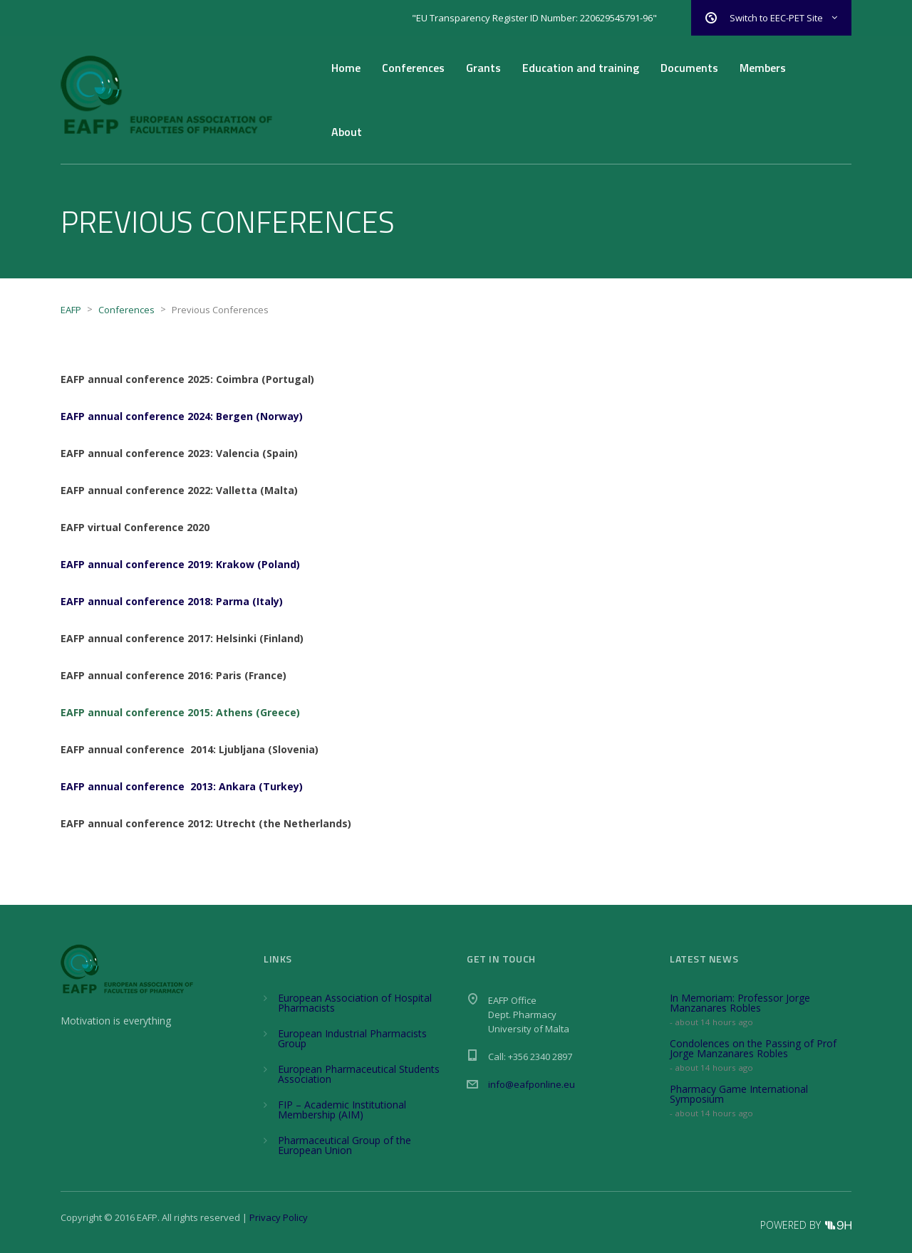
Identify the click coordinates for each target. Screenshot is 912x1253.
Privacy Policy (278, 1217)
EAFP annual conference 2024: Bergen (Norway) (182, 416)
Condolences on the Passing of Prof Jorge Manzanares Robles (753, 1048)
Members (763, 67)
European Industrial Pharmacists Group (352, 1038)
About (346, 131)
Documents (689, 67)
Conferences (413, 67)
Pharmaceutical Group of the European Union (344, 1145)
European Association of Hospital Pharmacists (355, 1003)
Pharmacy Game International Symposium (739, 1094)
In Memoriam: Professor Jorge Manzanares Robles (740, 1003)
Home (346, 67)
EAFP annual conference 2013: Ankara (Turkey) (182, 786)
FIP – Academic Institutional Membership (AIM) (342, 1109)
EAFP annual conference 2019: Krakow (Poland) (180, 564)
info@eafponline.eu (531, 1084)
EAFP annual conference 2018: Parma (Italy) (172, 601)
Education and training (580, 67)
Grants (483, 67)
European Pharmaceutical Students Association (359, 1074)
